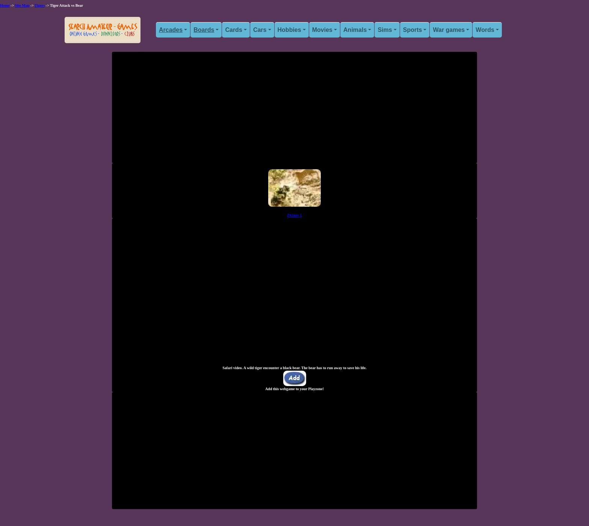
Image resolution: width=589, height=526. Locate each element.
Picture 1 (294, 215)
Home (5, 5)
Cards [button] (233, 30)
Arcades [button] (171, 30)
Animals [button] (355, 30)
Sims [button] (385, 30)
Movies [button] (322, 30)
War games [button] (449, 30)
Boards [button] (203, 30)
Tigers (40, 5)
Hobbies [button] (289, 30)
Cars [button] (260, 30)
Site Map (22, 5)
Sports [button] (412, 30)
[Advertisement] (294, 110)
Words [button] (485, 30)
